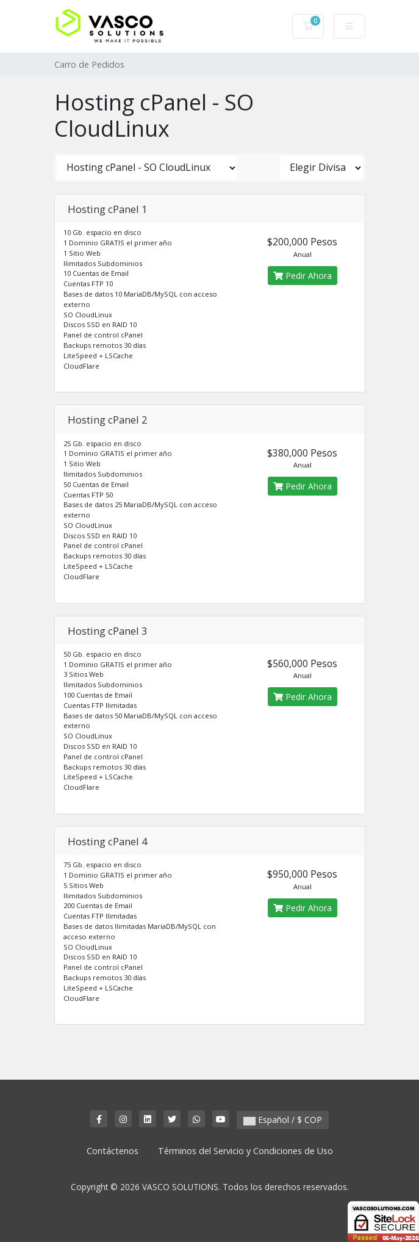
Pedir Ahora (302, 275)
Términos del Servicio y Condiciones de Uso (245, 1151)
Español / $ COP (282, 1119)
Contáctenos (112, 1151)
